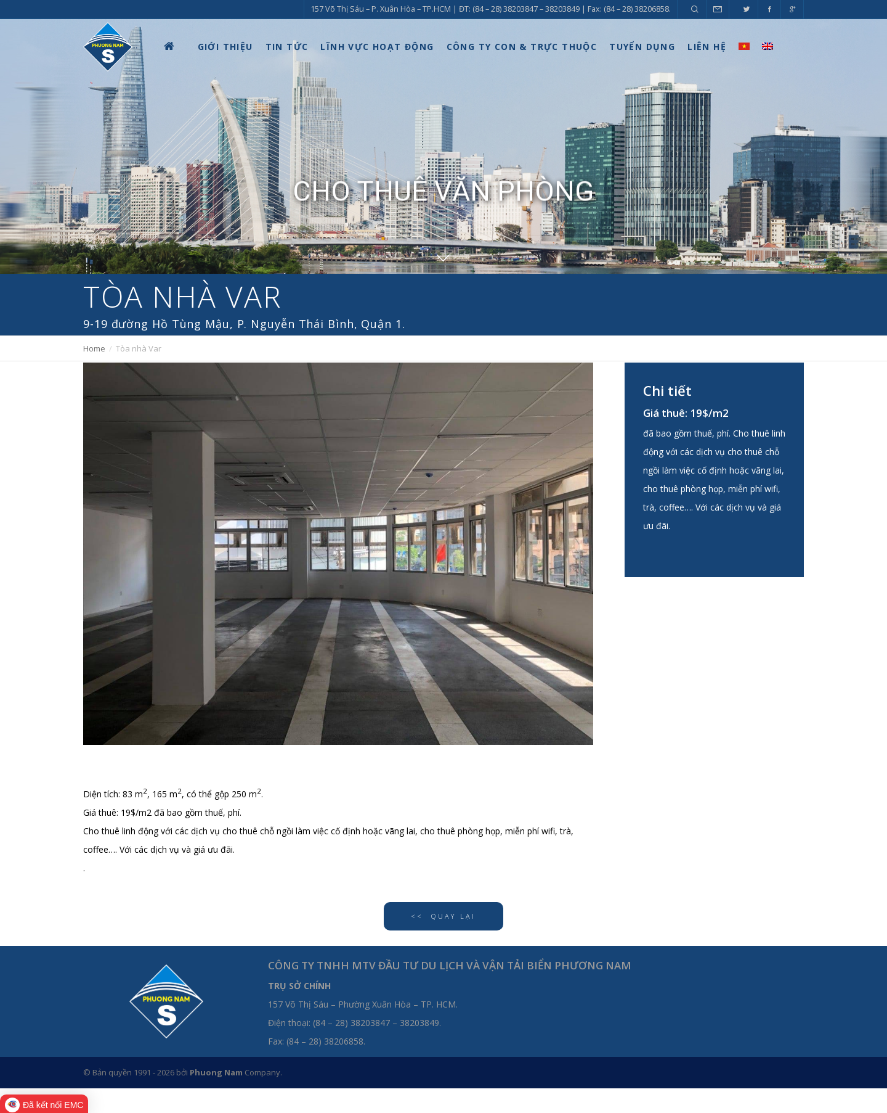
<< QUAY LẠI (443, 916)
